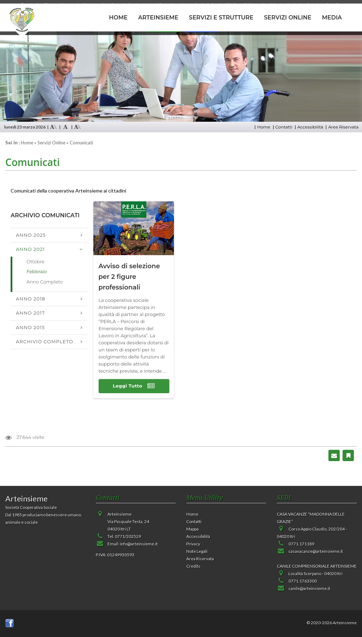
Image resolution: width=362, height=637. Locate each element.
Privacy (193, 543)
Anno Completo (45, 282)
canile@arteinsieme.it (309, 588)
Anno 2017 (30, 313)
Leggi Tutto (134, 386)
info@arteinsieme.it (139, 543)
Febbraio (37, 271)
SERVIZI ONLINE (287, 17)
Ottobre (36, 261)
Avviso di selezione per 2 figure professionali (129, 276)
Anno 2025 (31, 235)
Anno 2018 (30, 299)
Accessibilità (310, 127)
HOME (118, 17)
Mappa (192, 529)
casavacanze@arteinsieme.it (315, 551)
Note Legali (197, 551)
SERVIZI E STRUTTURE (221, 17)
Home (263, 127)
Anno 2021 (30, 249)
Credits (193, 566)
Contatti (283, 127)
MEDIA (332, 17)
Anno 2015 (30, 327)
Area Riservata (343, 127)
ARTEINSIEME (158, 17)
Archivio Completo (44, 341)
